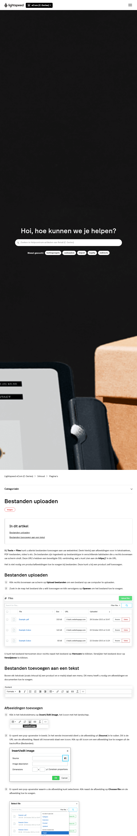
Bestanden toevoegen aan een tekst (27, 537)
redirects (104, 253)
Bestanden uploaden (19, 533)
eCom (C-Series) (39, 5)
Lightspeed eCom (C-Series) (18, 476)
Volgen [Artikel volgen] (10, 510)
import (82, 253)
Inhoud (41, 476)
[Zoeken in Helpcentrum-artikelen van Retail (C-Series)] (68, 242)
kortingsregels (53, 253)
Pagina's (53, 476)
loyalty (92, 253)
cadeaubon (69, 253)
